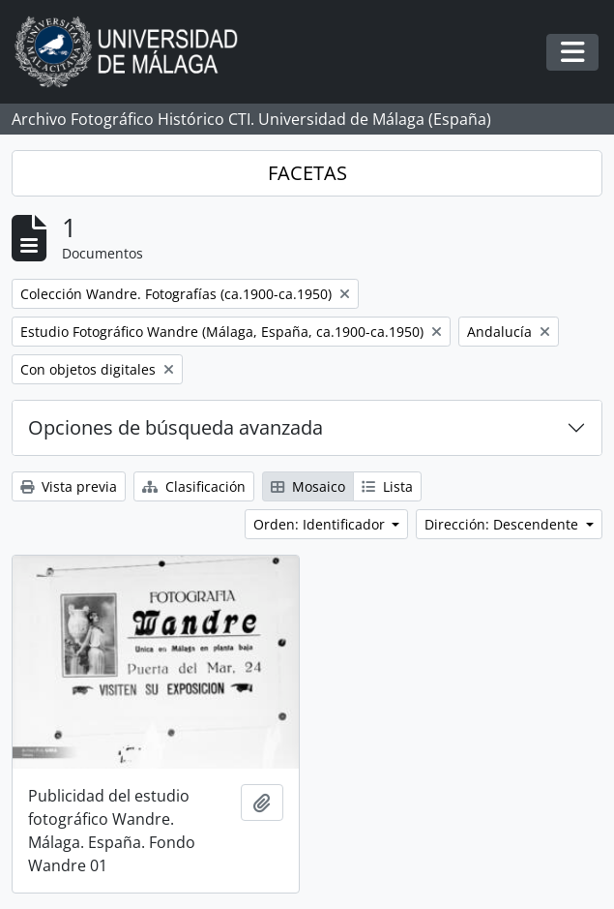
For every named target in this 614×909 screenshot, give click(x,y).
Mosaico (308, 486)
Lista (387, 486)
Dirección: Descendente (503, 524)
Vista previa (68, 486)
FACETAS (307, 173)
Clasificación (194, 486)
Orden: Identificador (321, 524)
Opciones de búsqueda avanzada (175, 427)
